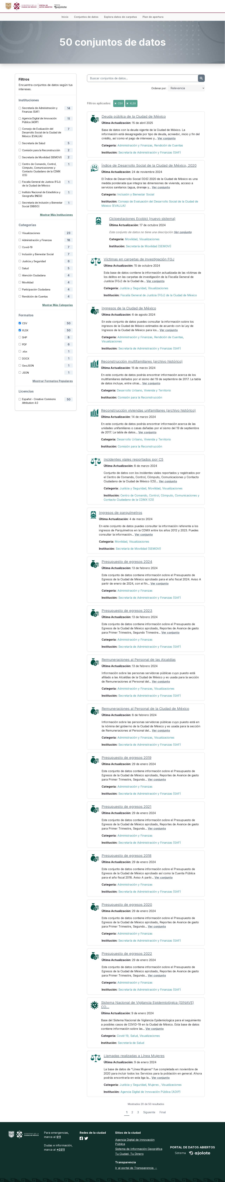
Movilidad (27, 282)
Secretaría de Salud (33, 143)
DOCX (25, 358)
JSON (25, 372)
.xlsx (24, 351)
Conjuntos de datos (86, 16)
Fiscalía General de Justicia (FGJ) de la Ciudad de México (41, 183)
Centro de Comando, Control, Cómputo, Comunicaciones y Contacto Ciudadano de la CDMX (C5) (41, 169)
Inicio (65, 16)
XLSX (25, 330)
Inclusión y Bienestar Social (38, 254)
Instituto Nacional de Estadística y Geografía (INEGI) (41, 194)
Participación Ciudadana (36, 289)
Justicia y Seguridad (34, 261)
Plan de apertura (153, 16)
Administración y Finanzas (37, 240)
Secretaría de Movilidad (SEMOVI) (42, 157)
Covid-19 (27, 247)
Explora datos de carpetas (120, 16)
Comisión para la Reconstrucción (41, 150)
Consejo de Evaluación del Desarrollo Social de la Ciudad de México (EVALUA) (41, 132)
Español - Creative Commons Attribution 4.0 (39, 401)
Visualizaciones (31, 233)
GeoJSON (28, 365)
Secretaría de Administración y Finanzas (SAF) (39, 109)
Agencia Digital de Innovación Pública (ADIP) (39, 120)
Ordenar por (158, 88)
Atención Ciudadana (34, 275)
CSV (24, 323)
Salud (25, 268)
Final (162, 1112)
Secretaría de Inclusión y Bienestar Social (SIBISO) (42, 204)
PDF (24, 344)
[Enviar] (201, 78)
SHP (24, 337)
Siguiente (149, 1112)
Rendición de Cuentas (35, 296)
